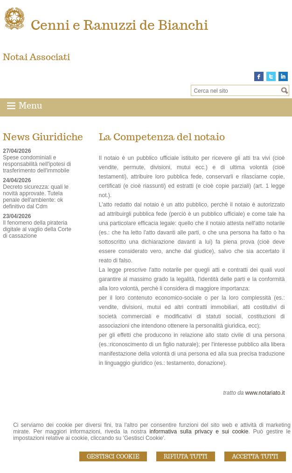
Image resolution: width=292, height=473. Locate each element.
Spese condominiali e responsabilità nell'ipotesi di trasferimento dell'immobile (37, 164)
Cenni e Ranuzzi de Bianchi (119, 25)
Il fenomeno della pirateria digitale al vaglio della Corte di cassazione (37, 229)
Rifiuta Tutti (186, 456)
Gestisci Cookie (113, 456)
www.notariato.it (265, 393)
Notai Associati (36, 56)
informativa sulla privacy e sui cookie (198, 431)
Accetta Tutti (255, 456)
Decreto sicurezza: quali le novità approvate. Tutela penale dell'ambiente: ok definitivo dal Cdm (36, 197)
